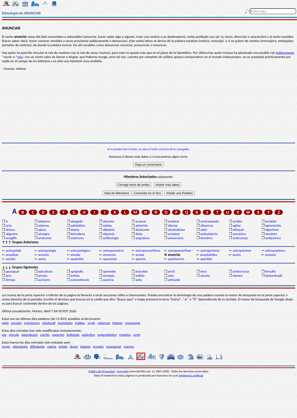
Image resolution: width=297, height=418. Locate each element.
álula (139, 234)
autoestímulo (80, 280)
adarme (43, 225)
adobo (107, 225)
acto (9, 225)
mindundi (48, 323)
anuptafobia (208, 255)
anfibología (111, 238)
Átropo (10, 280)
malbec (80, 323)
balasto (117, 323)
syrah (91, 323)
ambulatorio (209, 234)
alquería (109, 234)
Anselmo (206, 238)
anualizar (12, 255)
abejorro (44, 221)
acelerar (173, 221)
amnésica (239, 234)
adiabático (78, 225)
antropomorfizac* (180, 250)
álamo (75, 230)
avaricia (108, 280)
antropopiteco (275, 250)
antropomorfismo (148, 250)
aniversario (175, 238)
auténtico (88, 335)
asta (171, 275)
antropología (47, 250)
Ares (203, 271)
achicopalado (209, 221)
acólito (237, 221)
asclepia (108, 275)
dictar (74, 346)
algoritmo (272, 230)
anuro (236, 255)
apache (141, 259)
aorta (41, 259)
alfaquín (238, 230)
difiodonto (37, 346)
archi (171, 271)
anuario (43, 255)
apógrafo (77, 271)
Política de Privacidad (102, 371)
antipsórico (273, 238)
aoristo (10, 259)
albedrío (109, 230)
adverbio (142, 225)
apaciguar (12, 271)
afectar (173, 225)
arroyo (42, 275)
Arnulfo (270, 271)
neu (20, 57)
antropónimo (242, 250)
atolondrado (274, 275)
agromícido (273, 225)
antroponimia (210, 250)
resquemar (132, 323)
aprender (109, 271)
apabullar (77, 259)
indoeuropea (285, 53)
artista (75, 275)
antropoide (13, 250)
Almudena (78, 234)
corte (136, 335)
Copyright (123, 371)
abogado (77, 221)
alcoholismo (176, 230)
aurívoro (44, 280)
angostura (143, 238)
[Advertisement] (148, 106)
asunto (205, 275)
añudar (76, 255)
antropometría (113, 250)
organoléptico (107, 335)
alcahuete (142, 230)
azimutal (174, 280)
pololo (63, 346)
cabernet (103, 323)
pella (5, 323)
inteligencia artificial (191, 375)
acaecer (141, 221)
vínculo (14, 335)
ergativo (125, 335)
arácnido (142, 271)
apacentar (110, 259)
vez (4, 335)
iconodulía (65, 323)
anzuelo (270, 255)
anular (140, 255)
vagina (51, 346)
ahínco (10, 230)
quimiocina (31, 323)
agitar (237, 225)
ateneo (238, 275)
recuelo (16, 323)
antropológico (80, 250)
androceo (77, 238)
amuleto (271, 234)
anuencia (109, 255)
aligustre (12, 234)
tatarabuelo (29, 335)
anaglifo (11, 238)
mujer (6, 346)
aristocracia (241, 271)
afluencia (206, 225)
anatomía (45, 238)
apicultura (45, 271)
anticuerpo (240, 238)
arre (8, 275)
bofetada (73, 335)
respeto (98, 346)
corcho (45, 335)
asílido (140, 275)
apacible (206, 259)
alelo (203, 230)
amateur (174, 234)
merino (129, 346)
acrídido (271, 221)
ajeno (42, 230)
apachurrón (176, 259)
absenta (108, 221)
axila (139, 280)
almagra (43, 234)
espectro (58, 335)
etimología (20, 346)
